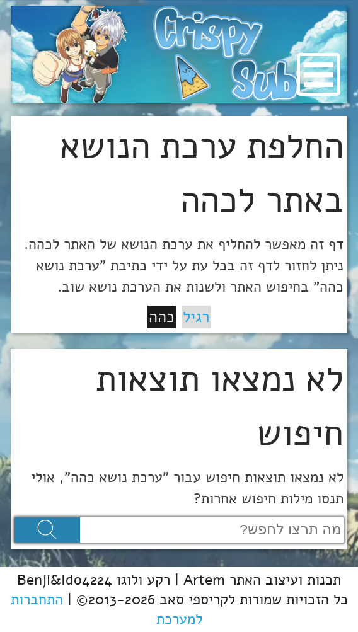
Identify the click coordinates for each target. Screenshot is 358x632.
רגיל (196, 317)
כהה (162, 317)
